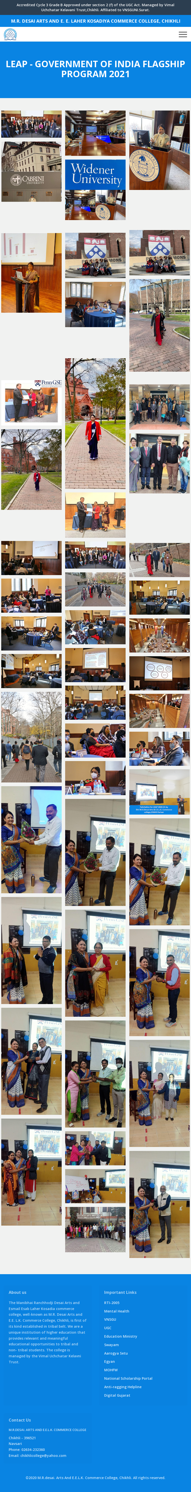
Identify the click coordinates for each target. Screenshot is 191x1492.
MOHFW (111, 1370)
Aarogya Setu (116, 1353)
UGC (107, 1327)
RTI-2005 (111, 1302)
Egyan (109, 1361)
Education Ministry (120, 1336)
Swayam (111, 1344)
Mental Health (116, 1311)
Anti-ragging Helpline (123, 1386)
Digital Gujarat (117, 1395)
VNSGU (110, 1319)
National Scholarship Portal (128, 1378)
